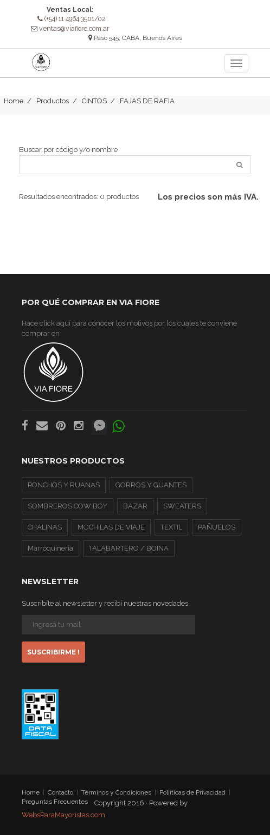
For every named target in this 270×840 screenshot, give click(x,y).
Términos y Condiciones (116, 797)
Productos (52, 106)
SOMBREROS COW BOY (67, 511)
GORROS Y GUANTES (151, 490)
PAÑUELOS (216, 532)
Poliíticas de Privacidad (192, 797)
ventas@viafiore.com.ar (74, 28)
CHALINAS (45, 532)
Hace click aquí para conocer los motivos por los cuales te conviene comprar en (129, 365)
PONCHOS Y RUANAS (64, 490)
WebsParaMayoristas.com (63, 820)
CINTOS (94, 106)
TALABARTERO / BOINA (129, 553)
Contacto (60, 797)
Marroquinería (50, 553)
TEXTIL (171, 532)
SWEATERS (182, 511)
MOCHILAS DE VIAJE (111, 532)
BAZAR (135, 511)
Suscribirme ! (53, 657)
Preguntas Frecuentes (55, 806)
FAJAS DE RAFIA (147, 106)
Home (13, 106)
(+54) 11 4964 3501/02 (71, 19)
